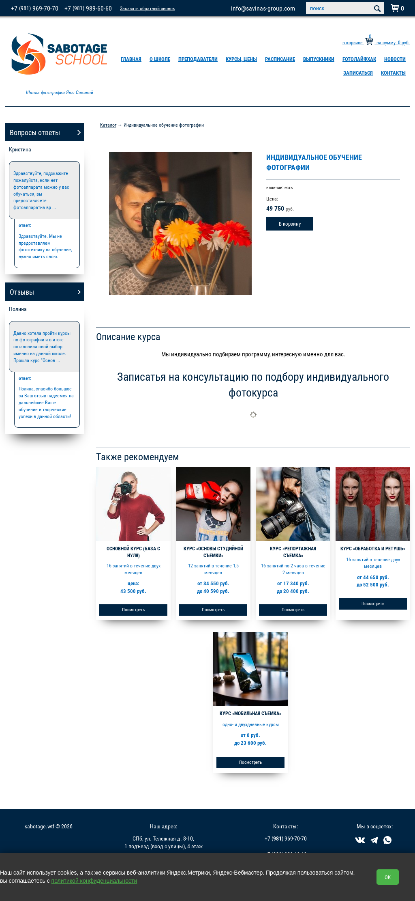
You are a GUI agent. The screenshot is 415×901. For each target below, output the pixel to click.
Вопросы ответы (35, 132)
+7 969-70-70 (34, 8)
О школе (160, 59)
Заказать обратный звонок (147, 8)
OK (388, 877)
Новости (395, 59)
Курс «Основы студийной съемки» (213, 551)
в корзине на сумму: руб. (376, 42)
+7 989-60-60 (88, 8)
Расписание (280, 59)
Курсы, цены (241, 59)
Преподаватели (198, 59)
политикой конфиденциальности (94, 880)
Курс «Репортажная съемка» (293, 551)
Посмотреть (133, 609)
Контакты (393, 72)
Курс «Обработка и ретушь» (372, 548)
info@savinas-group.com (263, 8)
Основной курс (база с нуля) (133, 551)
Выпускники (318, 59)
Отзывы (22, 292)
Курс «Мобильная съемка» (250, 713)
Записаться (358, 72)
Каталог (108, 124)
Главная (131, 59)
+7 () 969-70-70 (286, 838)
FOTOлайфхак (359, 59)
